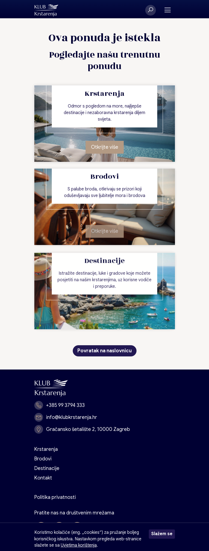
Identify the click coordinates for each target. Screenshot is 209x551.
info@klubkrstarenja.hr (71, 417)
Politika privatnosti (55, 497)
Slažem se (161, 534)
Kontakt (43, 478)
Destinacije (46, 468)
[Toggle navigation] (167, 10)
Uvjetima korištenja (79, 545)
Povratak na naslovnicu (104, 351)
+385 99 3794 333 (65, 405)
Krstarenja (46, 449)
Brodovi (43, 459)
